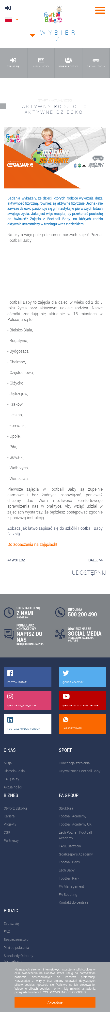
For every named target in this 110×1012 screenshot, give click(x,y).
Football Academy (72, 816)
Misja (8, 763)
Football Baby (69, 862)
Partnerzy (11, 840)
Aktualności (13, 787)
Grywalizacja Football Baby (79, 771)
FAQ (7, 931)
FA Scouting (68, 894)
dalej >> (95, 560)
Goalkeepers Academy (76, 854)
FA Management (71, 886)
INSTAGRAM (74, 638)
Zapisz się (11, 923)
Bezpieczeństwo (16, 939)
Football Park (69, 878)
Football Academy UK (75, 824)
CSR (7, 832)
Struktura (66, 808)
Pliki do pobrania (16, 947)
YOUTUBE (73, 640)
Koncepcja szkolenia (74, 763)
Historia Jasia (14, 771)
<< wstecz (16, 560)
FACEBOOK (87, 638)
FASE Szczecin (70, 846)
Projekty (10, 824)
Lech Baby (67, 870)
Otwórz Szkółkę (15, 808)
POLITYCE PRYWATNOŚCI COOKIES (60, 992)
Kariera (9, 816)
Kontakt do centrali (73, 902)
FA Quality (11, 779)
